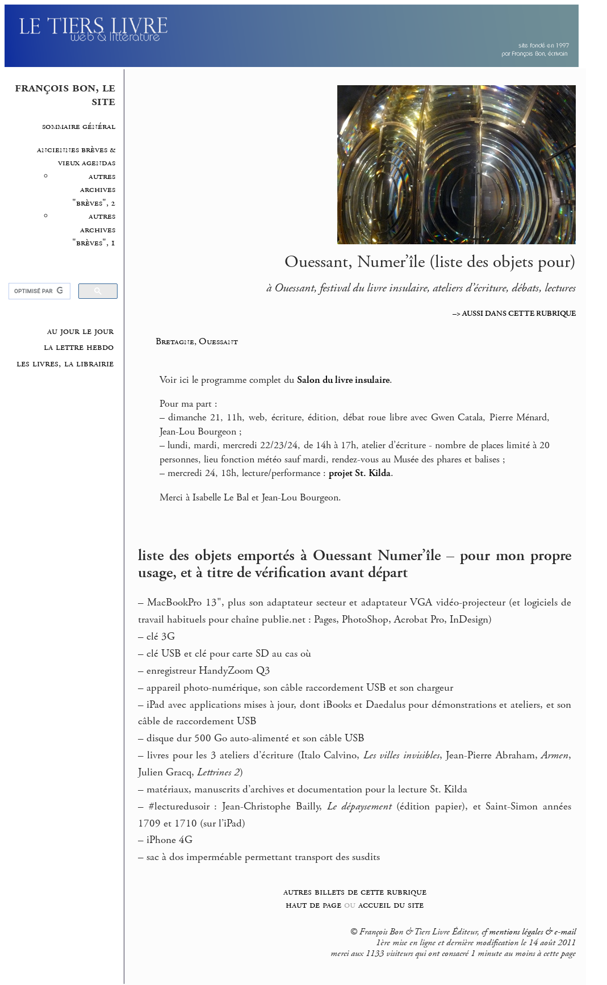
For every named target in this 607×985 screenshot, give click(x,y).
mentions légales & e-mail (532, 932)
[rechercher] (38, 291)
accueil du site (391, 904)
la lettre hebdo (79, 347)
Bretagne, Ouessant (197, 341)
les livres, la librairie (65, 363)
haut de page (313, 904)
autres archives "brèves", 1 (93, 229)
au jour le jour (80, 331)
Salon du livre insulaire (343, 380)
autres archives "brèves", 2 (93, 189)
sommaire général (78, 126)
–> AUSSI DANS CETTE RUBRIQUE (514, 313)
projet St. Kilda (360, 473)
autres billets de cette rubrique (354, 891)
